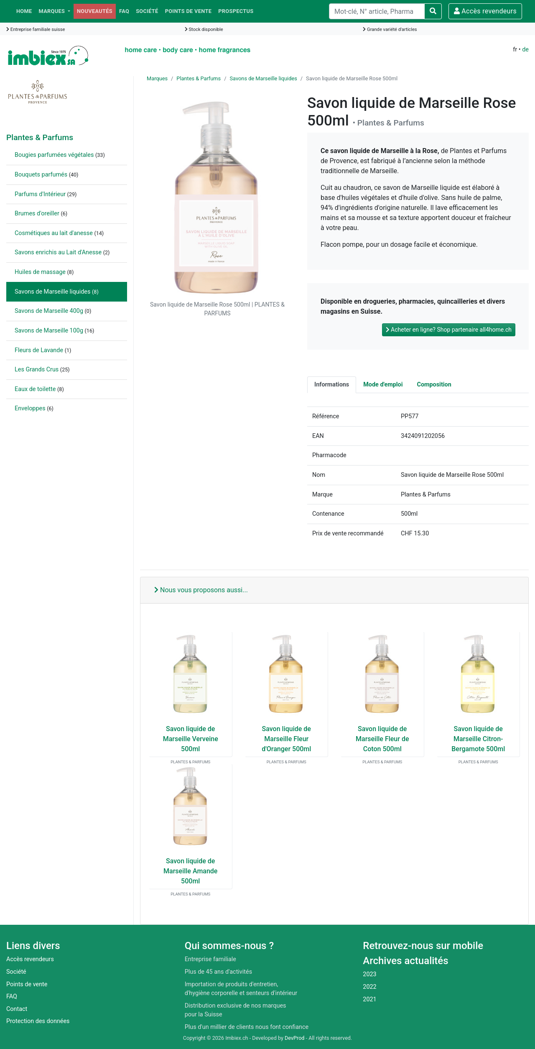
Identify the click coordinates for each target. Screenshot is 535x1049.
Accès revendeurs (485, 11)
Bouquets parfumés (41, 174)
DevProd (294, 1038)
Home (24, 11)
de (525, 49)
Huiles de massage (40, 272)
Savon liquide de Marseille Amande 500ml (190, 871)
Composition (434, 384)
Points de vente (188, 11)
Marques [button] (52, 11)
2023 (369, 974)
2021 (369, 999)
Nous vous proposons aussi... (201, 590)
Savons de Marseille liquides (52, 291)
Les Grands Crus (37, 369)
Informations (331, 384)
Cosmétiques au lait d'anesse (54, 233)
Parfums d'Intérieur (40, 194)
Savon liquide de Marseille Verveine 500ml (190, 739)
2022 (369, 986)
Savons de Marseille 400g (49, 311)
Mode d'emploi (383, 384)
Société (147, 11)
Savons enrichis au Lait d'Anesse (58, 252)
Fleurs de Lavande (39, 350)
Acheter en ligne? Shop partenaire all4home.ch (449, 329)
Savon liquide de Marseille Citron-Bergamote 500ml (478, 739)
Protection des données (37, 1021)
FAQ (124, 11)
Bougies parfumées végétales (54, 155)
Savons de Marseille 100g (49, 330)
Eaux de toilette (35, 389)
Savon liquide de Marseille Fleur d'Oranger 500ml (286, 739)
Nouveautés (94, 11)
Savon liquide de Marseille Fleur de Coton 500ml (382, 739)
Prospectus (235, 11)
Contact (16, 1009)
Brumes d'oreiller (37, 213)
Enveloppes (30, 408)
